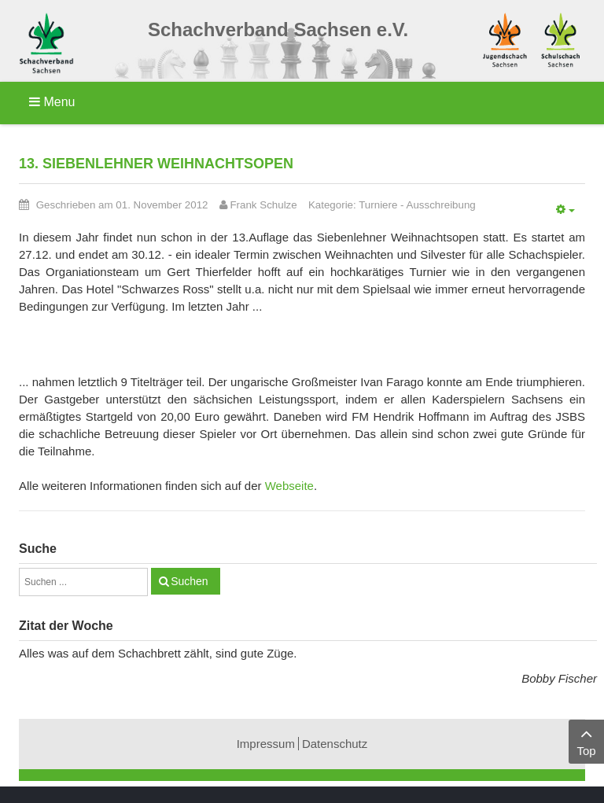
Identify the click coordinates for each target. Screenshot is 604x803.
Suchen (189, 581)
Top (586, 740)
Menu (52, 102)
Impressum (266, 743)
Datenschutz (334, 743)
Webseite (289, 485)
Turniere (378, 205)
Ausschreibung (441, 205)
